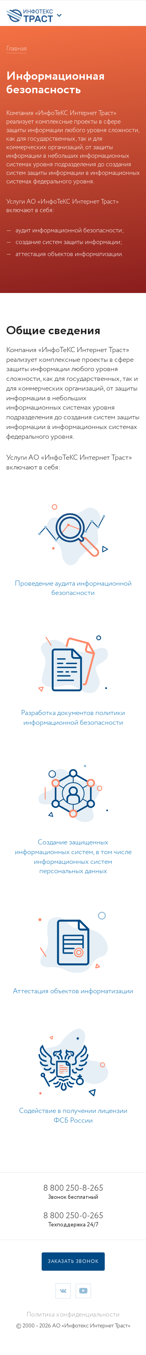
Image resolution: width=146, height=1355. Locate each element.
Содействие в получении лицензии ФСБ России (73, 1116)
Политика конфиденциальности (73, 1315)
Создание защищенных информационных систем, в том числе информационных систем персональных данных (73, 856)
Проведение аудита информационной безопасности (73, 588)
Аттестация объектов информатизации (73, 991)
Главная (16, 48)
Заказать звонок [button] (73, 1261)
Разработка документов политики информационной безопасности (73, 718)
